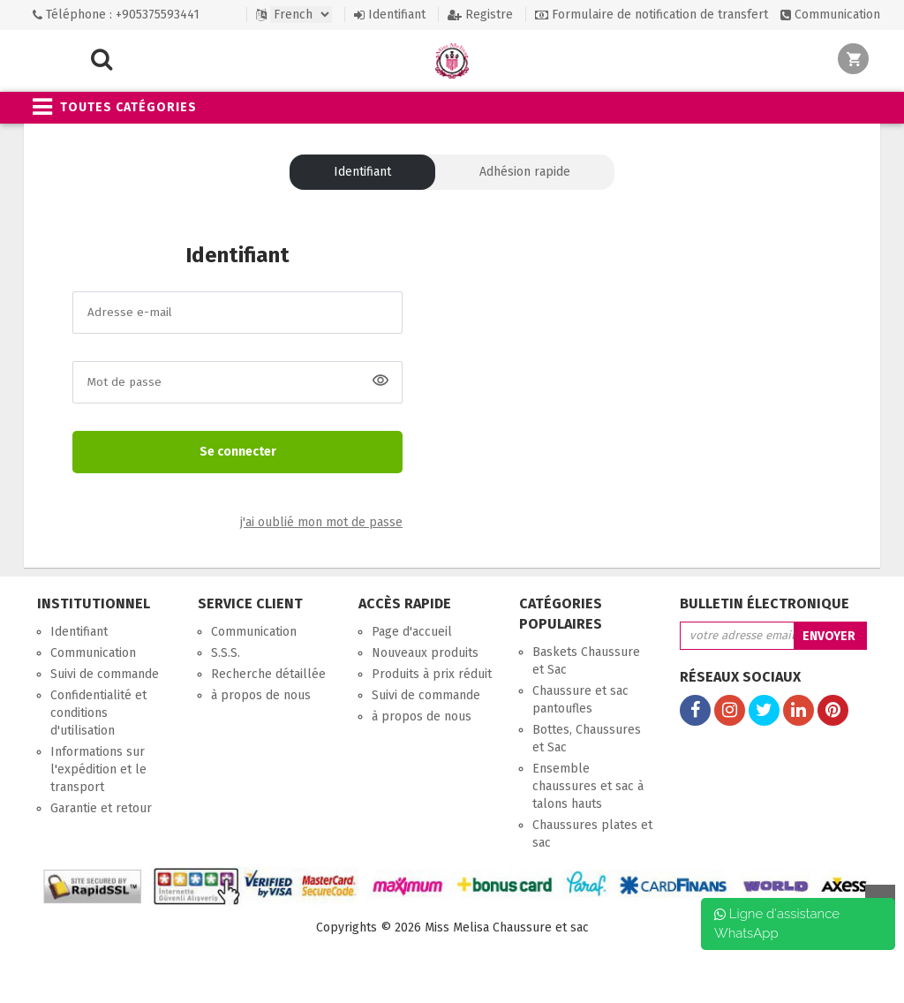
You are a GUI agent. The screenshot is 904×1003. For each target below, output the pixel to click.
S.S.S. (225, 652)
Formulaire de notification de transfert (651, 14)
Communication (830, 14)
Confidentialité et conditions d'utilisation (98, 713)
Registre (480, 14)
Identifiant (390, 14)
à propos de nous (261, 695)
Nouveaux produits (425, 652)
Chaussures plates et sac (592, 834)
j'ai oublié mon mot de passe (321, 522)
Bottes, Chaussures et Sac (586, 738)
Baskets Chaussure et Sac (586, 661)
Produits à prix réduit (432, 674)
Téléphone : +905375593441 (116, 14)
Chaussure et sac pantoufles (580, 699)
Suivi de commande (104, 674)
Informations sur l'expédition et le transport (98, 769)
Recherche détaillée (268, 674)
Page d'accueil (412, 631)
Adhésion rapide (524, 171)
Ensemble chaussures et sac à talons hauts (588, 786)
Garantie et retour (101, 808)
